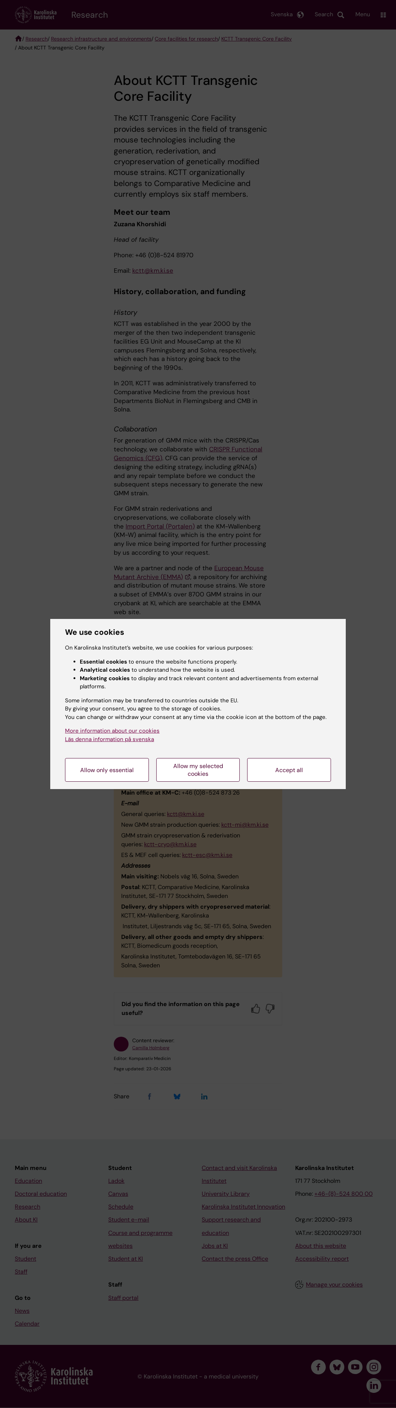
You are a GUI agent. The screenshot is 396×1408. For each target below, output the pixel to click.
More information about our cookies (112, 730)
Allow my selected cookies (198, 770)
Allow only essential (107, 770)
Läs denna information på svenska (109, 739)
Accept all (289, 770)
